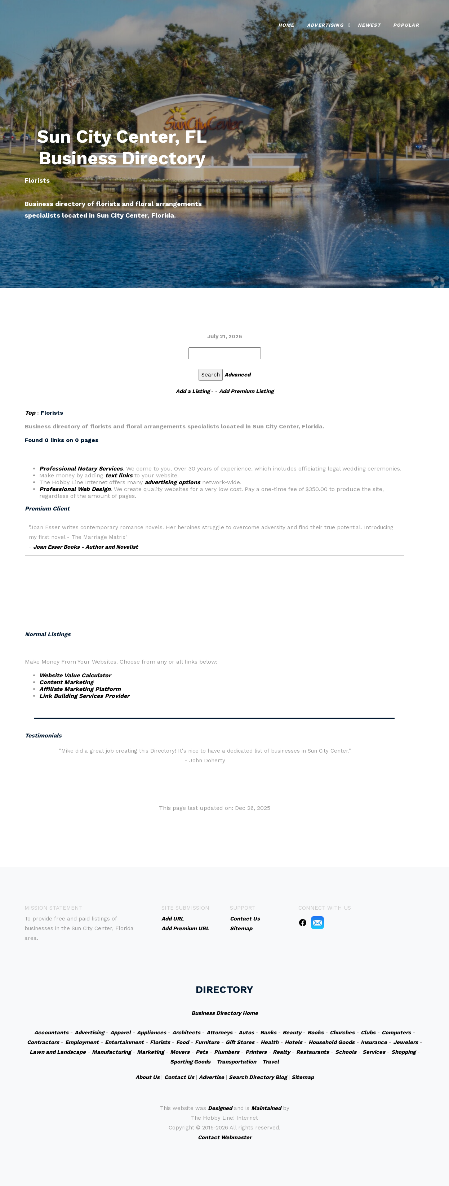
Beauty (292, 1032)
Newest (369, 25)
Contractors (43, 1042)
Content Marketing (66, 682)
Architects (186, 1032)
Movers (180, 1052)
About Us (147, 1077)
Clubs (368, 1032)
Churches (342, 1032)
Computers (396, 1032)
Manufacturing (111, 1052)
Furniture (207, 1042)
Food (182, 1042)
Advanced (237, 374)
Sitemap (303, 1077)
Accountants (51, 1032)
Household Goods (331, 1042)
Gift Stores (240, 1042)
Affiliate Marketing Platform (80, 689)
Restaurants (312, 1052)
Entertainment (124, 1042)
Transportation (236, 1061)
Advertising (325, 25)
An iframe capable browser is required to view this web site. (214, 564)
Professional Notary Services (81, 468)
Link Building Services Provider (84, 695)
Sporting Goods (190, 1061)
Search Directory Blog (258, 1077)
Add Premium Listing (246, 391)
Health (270, 1042)
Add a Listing (193, 391)
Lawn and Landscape (58, 1052)
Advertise (211, 1077)
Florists (160, 1042)
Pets (202, 1052)
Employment (82, 1042)
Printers (256, 1052)
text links (119, 475)
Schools (345, 1052)
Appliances (151, 1032)
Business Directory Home (224, 1013)
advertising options (172, 482)
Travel (270, 1061)
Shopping (403, 1052)
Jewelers (405, 1042)
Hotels (293, 1042)
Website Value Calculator (75, 675)
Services (374, 1052)
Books (315, 1032)
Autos (246, 1032)
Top (30, 412)
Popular (406, 25)
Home (286, 25)
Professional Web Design (75, 489)
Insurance (374, 1042)
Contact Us (179, 1077)
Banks (268, 1032)
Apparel (120, 1032)
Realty (281, 1052)
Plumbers (226, 1052)
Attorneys (219, 1032)
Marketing (150, 1052)
